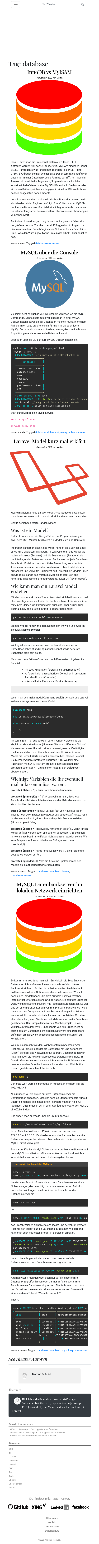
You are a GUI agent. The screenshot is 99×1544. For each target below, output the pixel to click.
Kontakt (52, 1522)
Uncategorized (15, 1484)
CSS (11, 1449)
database (40, 243)
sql (70, 432)
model (14, 875)
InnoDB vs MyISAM (49, 71)
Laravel (23, 871)
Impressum (52, 1526)
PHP (11, 1468)
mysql (63, 432)
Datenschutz (52, 1530)
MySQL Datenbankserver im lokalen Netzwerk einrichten (49, 887)
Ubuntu (23, 1350)
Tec (10, 1472)
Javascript (14, 1460)
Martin (59, 78)
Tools (22, 243)
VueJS (12, 1487)
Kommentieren (53, 243)
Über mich (52, 1518)
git (10, 1453)
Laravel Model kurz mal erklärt (49, 441)
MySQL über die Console (49, 252)
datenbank (53, 432)
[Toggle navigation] (15, 4)
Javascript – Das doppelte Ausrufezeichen (38, 1429)
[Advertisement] (50, 35)
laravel (65, 871)
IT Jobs (12, 1456)
